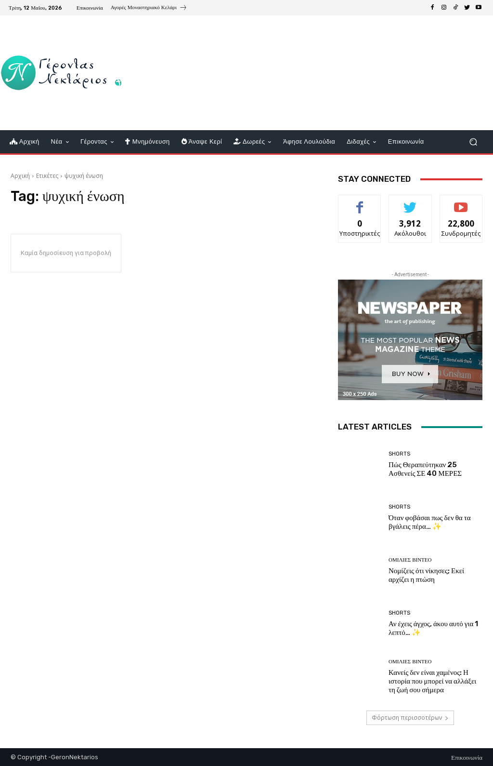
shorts (399, 454)
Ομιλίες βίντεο (410, 560)
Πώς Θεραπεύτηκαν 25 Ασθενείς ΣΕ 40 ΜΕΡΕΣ (425, 469)
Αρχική (20, 176)
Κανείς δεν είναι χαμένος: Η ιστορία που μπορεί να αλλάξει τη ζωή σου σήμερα (432, 681)
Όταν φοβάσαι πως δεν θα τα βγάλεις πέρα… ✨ (430, 522)
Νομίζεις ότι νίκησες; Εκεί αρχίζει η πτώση (426, 575)
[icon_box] (149, 8)
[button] (473, 142)
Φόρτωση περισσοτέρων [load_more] (410, 717)
